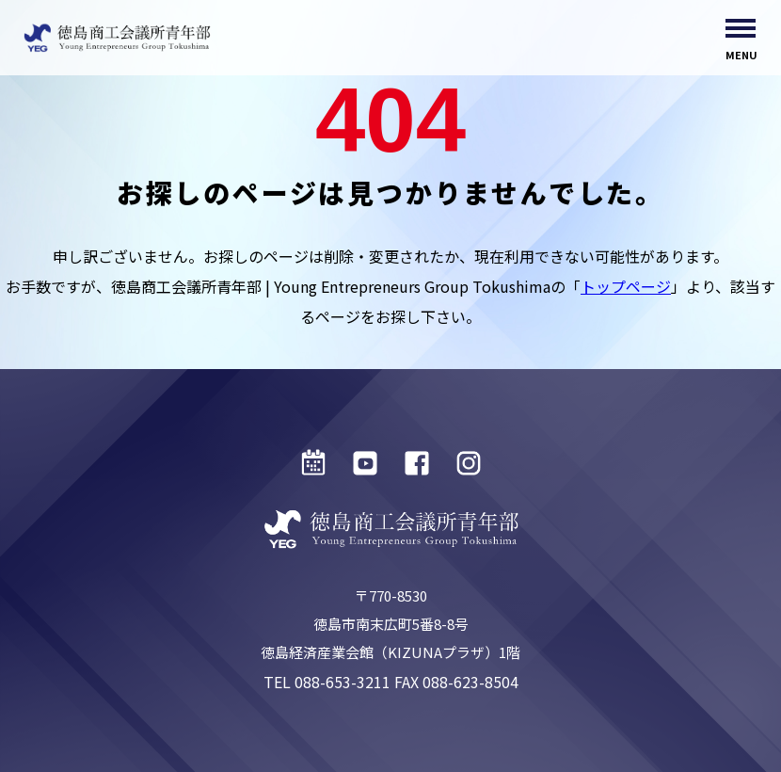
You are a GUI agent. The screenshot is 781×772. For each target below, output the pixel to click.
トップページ (626, 286)
